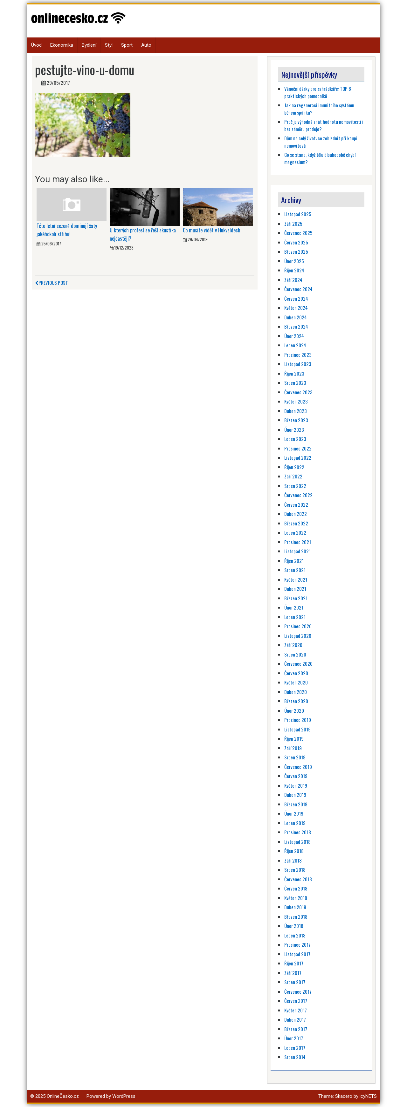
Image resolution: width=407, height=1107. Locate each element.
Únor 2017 (293, 1038)
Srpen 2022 (295, 485)
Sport (127, 45)
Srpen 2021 (295, 569)
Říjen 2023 (294, 373)
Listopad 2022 (297, 457)
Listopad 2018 (297, 841)
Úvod (36, 45)
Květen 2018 (295, 897)
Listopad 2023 (297, 363)
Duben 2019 (295, 794)
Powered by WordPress (110, 1096)
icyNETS (368, 1096)
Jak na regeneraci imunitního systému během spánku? (319, 109)
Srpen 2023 (295, 382)
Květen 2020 (296, 682)
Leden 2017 (294, 1047)
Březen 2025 (296, 251)
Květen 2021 (295, 579)
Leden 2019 (295, 822)
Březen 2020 (296, 700)
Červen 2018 (295, 888)
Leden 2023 (295, 438)
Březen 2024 (296, 326)
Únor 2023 (294, 429)
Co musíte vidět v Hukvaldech (211, 230)
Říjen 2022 (294, 466)
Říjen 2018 (294, 850)
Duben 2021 (295, 588)
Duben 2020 (295, 691)
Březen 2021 (295, 598)
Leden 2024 (295, 345)
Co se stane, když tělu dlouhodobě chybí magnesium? (319, 158)
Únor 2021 (293, 607)
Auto (146, 45)
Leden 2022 (295, 532)
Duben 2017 (295, 1019)
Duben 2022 (295, 513)
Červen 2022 (296, 504)
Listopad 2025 (297, 213)
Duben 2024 (295, 317)
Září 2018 (293, 860)
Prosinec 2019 (297, 719)
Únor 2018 (293, 925)
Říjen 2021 (294, 560)
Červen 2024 (296, 298)
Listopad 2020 (297, 635)
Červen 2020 (296, 673)
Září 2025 (293, 223)
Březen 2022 (296, 523)
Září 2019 (293, 747)
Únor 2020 (294, 710)
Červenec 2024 (298, 288)
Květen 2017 (295, 1010)
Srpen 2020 (295, 654)
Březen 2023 (296, 420)
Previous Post (51, 282)
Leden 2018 (295, 935)
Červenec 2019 (298, 766)
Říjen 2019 (294, 738)
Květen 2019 (295, 785)
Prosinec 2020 (298, 626)
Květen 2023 (296, 401)
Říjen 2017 (293, 963)
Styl (109, 45)
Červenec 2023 (298, 392)
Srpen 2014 (295, 1056)
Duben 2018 (295, 907)
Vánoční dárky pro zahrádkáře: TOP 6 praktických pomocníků (317, 92)
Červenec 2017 (298, 991)
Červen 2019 (295, 775)
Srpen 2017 (294, 981)
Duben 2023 (295, 410)
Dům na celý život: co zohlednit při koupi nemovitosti (320, 142)
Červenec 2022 (298, 494)
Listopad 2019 (297, 729)
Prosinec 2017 (297, 944)
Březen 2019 (295, 804)
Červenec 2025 (298, 232)
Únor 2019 (293, 813)
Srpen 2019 (295, 757)
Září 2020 (293, 644)
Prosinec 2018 (297, 832)
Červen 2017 (295, 1000)
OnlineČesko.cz (63, 1096)
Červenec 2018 (298, 879)
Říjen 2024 (294, 270)
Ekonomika (61, 45)
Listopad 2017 (297, 953)
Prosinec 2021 (297, 541)
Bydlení (89, 45)
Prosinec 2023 (298, 354)
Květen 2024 (296, 307)
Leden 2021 (295, 616)
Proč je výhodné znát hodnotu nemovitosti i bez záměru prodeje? (323, 125)
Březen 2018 (295, 916)
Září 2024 (293, 279)
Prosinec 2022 (298, 448)
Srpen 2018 (295, 869)
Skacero (343, 1096)
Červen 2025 (296, 242)
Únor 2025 (294, 260)
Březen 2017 (295, 1028)
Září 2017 (292, 972)
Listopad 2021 (297, 551)
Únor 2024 (294, 335)
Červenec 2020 (298, 663)
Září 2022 (293, 476)
